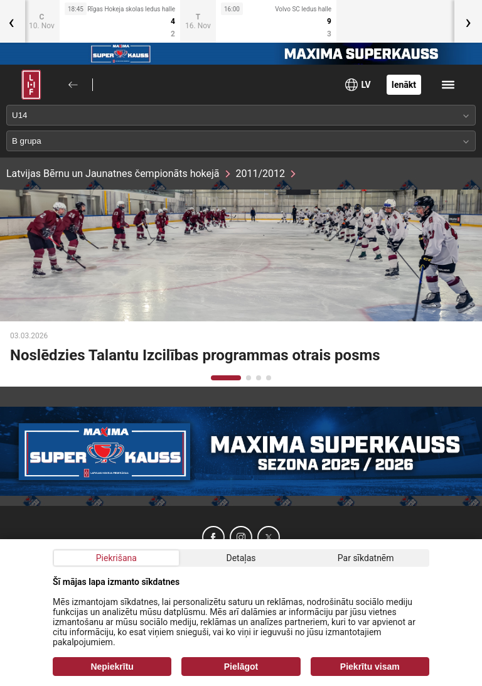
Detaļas (240, 558)
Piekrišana (116, 558)
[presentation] (468, 21)
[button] (226, 377)
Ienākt (404, 85)
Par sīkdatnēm (366, 558)
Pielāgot (241, 667)
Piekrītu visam (370, 667)
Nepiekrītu (111, 667)
